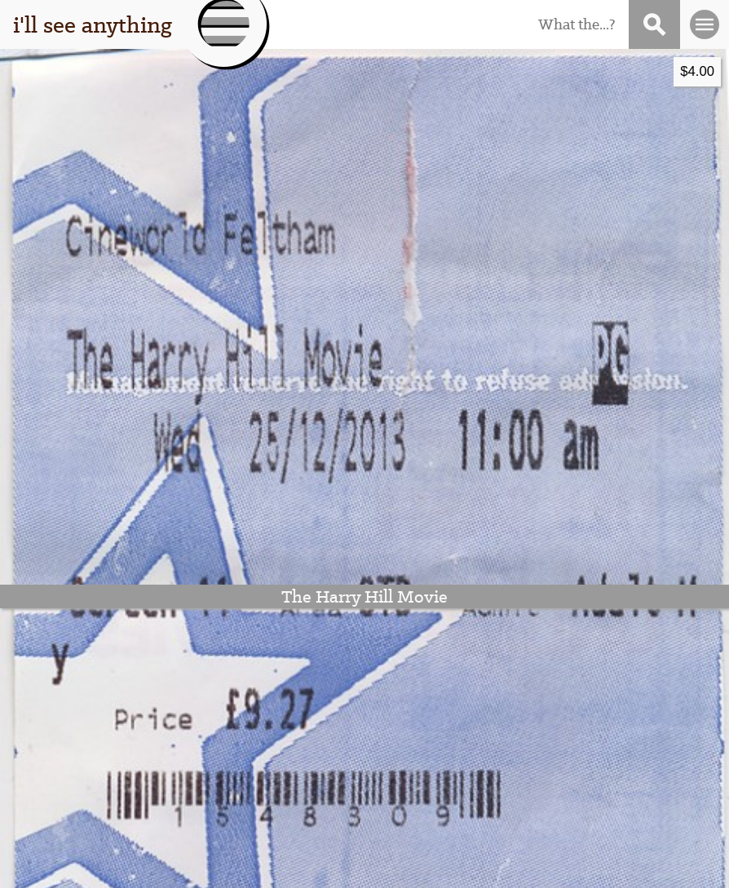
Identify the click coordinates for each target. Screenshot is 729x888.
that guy (117, 756)
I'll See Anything (187, 866)
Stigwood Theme (543, 866)
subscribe (591, 732)
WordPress (355, 866)
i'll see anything (92, 24)
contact (591, 756)
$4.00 (333, 71)
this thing (116, 732)
